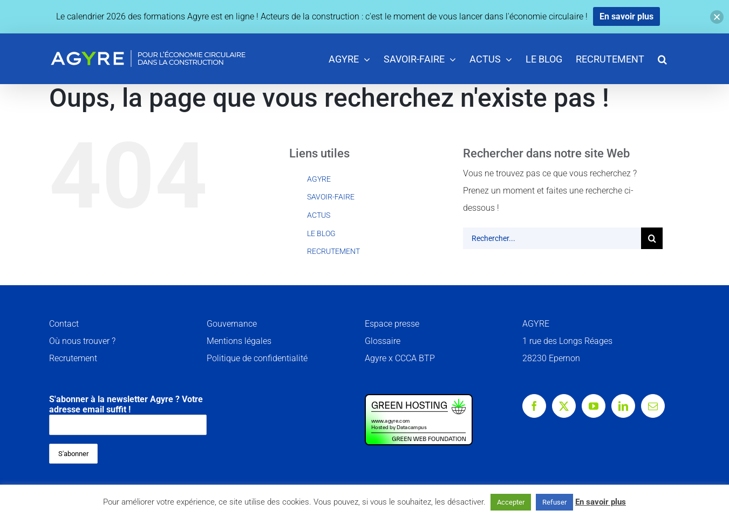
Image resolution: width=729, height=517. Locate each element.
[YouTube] (593, 406)
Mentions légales (239, 341)
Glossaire (382, 341)
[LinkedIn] (623, 406)
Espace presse (392, 324)
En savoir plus (600, 502)
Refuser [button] (554, 502)
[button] (662, 58)
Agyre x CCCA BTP (400, 358)
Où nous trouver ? (82, 341)
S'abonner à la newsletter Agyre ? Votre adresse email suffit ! (128, 414)
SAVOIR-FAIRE (331, 196)
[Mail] (653, 406)
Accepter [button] (510, 502)
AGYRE (319, 179)
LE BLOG (321, 233)
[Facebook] (534, 406)
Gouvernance (232, 324)
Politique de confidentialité (257, 358)
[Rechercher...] (552, 238)
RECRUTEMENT (333, 251)
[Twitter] (564, 406)
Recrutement (73, 358)
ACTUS (318, 215)
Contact (64, 324)
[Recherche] (652, 238)
